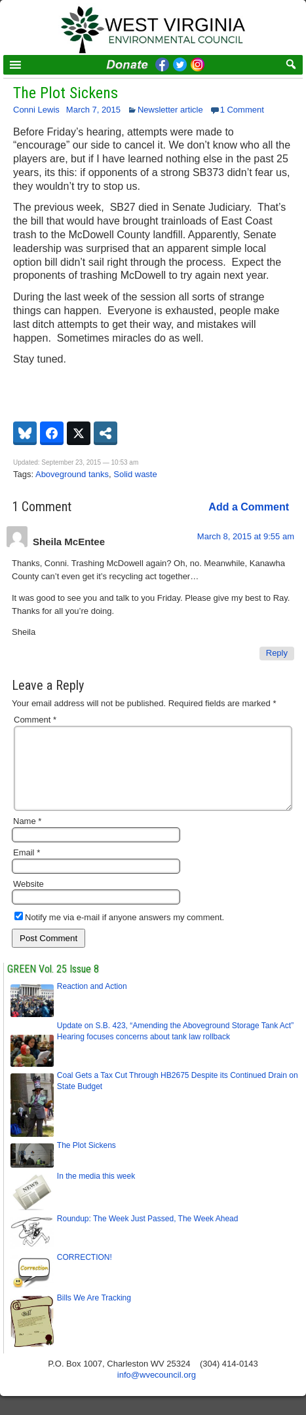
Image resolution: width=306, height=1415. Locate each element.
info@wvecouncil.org (156, 1390)
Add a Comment (248, 506)
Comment (35, 720)
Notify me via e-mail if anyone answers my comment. (119, 933)
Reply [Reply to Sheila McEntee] (277, 653)
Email (26, 868)
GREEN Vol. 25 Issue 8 (53, 984)
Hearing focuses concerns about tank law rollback (143, 1052)
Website (28, 900)
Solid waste (135, 474)
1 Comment (242, 110)
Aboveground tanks (72, 474)
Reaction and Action (92, 1002)
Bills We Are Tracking (94, 1313)
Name (27, 837)
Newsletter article (170, 110)
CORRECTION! (84, 1273)
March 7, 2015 (93, 110)
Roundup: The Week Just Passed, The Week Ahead (148, 1234)
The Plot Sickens (65, 93)
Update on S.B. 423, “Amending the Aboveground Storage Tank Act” (175, 1041)
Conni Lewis (36, 110)
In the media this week (96, 1191)
